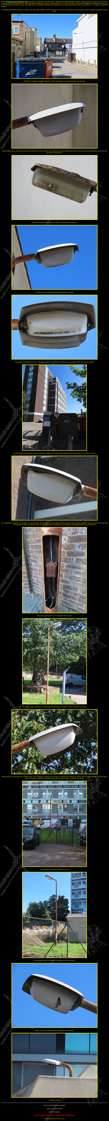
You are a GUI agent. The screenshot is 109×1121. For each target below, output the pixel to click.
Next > (58, 1100)
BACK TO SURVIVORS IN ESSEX (54, 1105)
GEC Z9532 (40, 10)
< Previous (52, 1100)
